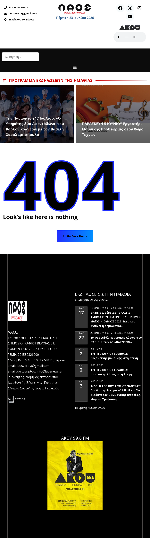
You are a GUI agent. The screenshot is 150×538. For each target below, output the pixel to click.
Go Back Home (75, 236)
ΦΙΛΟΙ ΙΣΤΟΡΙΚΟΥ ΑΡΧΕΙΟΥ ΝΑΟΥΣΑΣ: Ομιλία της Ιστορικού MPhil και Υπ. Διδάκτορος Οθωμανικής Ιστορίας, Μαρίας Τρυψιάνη (115, 392)
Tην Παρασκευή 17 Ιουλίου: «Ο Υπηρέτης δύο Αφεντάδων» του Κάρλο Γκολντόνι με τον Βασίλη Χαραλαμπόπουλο (35, 126)
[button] (74, 67)
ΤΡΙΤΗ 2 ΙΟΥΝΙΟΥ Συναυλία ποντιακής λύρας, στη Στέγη (111, 372)
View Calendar (90, 408)
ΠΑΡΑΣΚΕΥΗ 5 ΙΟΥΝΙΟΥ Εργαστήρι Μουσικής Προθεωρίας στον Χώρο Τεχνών (113, 129)
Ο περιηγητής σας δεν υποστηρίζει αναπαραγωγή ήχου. (129, 37)
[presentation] (4, 114)
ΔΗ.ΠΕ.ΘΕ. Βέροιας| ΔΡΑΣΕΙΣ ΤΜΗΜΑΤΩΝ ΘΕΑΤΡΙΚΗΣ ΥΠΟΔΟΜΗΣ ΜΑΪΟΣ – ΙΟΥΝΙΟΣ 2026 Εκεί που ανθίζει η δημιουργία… (115, 319)
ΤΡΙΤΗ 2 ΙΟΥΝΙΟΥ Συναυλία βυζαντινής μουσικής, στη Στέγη (114, 356)
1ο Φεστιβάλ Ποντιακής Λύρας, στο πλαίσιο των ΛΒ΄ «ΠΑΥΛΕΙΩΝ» (116, 340)
